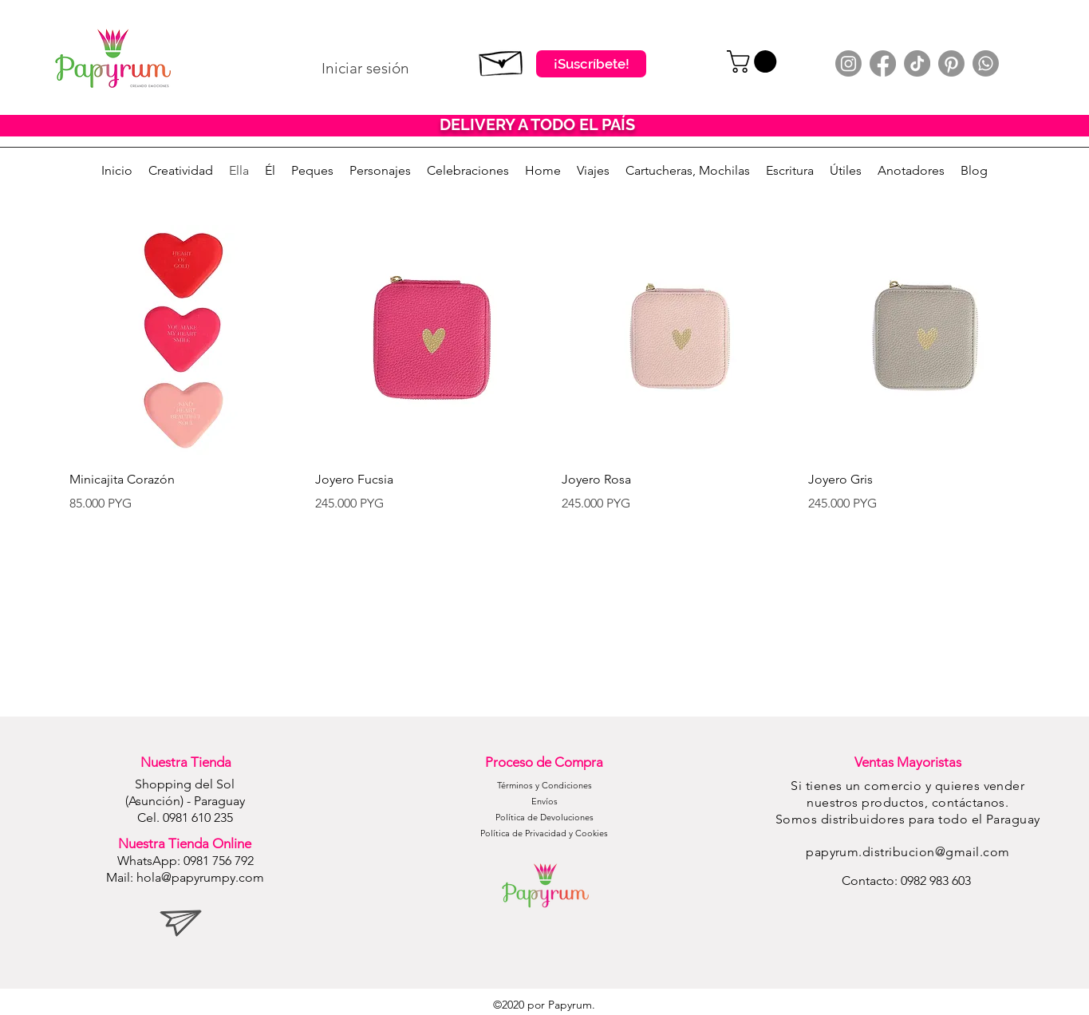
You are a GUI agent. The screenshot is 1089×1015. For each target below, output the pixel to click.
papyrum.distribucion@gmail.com (907, 851)
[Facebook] (883, 63)
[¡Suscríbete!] (591, 63)
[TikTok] (917, 63)
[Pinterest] (951, 63)
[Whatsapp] (986, 63)
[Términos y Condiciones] (544, 786)
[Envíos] (544, 802)
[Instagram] (848, 63)
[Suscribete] (501, 60)
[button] (754, 61)
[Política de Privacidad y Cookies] (544, 834)
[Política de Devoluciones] (544, 818)
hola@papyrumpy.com (200, 877)
